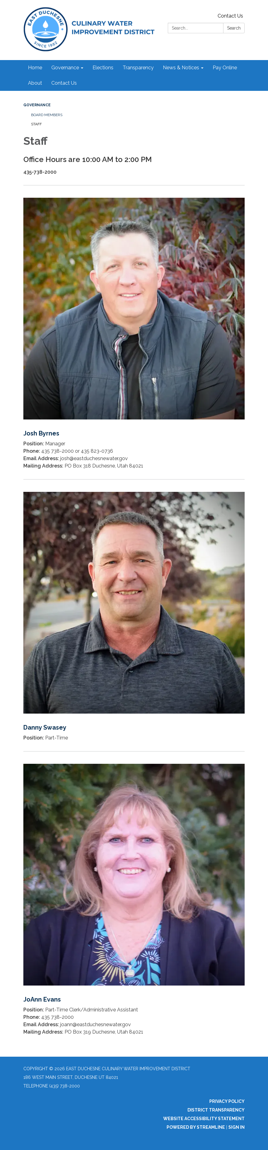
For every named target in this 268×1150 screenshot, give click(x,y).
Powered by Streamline (196, 1127)
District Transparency (216, 1109)
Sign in (236, 1127)
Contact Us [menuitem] (64, 83)
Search (234, 28)
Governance (37, 105)
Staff (36, 124)
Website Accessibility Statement (204, 1118)
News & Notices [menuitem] (181, 68)
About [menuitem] (35, 83)
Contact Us (230, 16)
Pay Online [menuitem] (225, 68)
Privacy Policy (227, 1101)
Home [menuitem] (35, 68)
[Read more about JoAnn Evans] (134, 898)
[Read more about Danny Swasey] (134, 615)
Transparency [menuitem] (138, 68)
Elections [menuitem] (103, 68)
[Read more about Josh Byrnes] (134, 332)
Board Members (46, 115)
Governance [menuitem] (65, 68)
